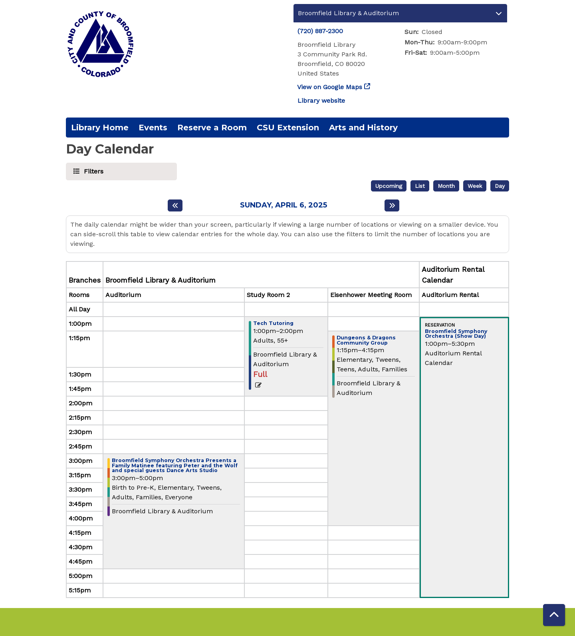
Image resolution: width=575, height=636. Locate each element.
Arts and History (363, 127)
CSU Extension (288, 127)
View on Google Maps (329, 87)
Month (446, 186)
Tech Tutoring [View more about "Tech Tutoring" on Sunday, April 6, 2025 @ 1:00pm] (273, 323)
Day (500, 186)
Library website (321, 100)
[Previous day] (175, 205)
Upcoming (388, 186)
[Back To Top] (554, 615)
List (420, 186)
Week (475, 186)
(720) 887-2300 (320, 31)
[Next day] (392, 205)
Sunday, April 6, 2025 (283, 205)
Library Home (100, 127)
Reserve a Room (212, 127)
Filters (92, 171)
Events (153, 127)
